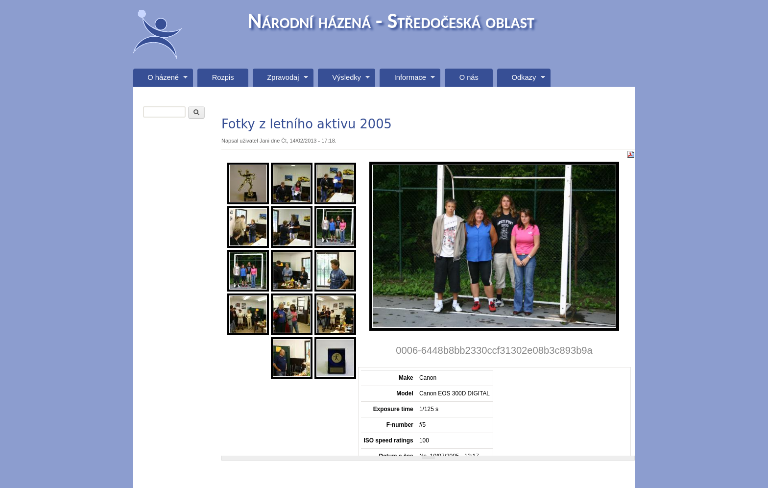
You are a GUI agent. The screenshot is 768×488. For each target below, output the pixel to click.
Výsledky (344, 80)
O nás (469, 77)
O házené (160, 80)
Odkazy (521, 80)
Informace (407, 80)
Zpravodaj (280, 80)
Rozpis (223, 77)
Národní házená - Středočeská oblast (391, 20)
